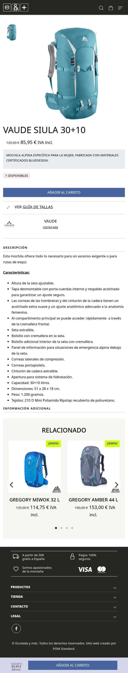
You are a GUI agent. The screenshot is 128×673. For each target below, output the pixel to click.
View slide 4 (72, 528)
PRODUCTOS (64, 587)
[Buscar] (101, 7)
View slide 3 (67, 528)
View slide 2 (61, 528)
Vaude (50, 221)
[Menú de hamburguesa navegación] (120, 7)
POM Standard (63, 648)
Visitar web (50, 227)
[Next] (116, 484)
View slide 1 (56, 528)
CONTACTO (64, 607)
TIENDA (64, 597)
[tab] (64, 587)
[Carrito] (110, 7)
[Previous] (11, 484)
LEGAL (64, 616)
